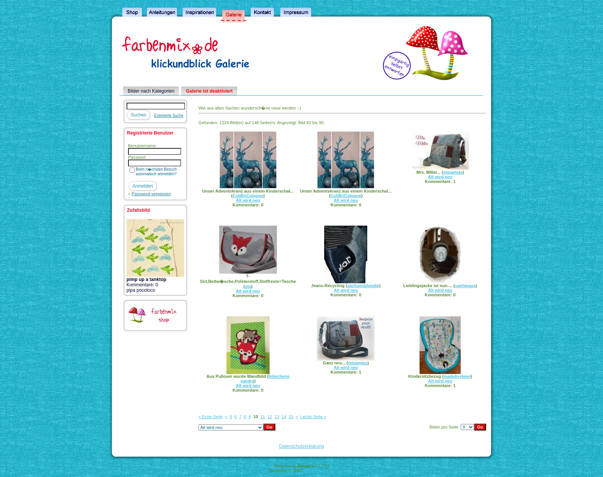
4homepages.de (318, 470)
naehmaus (465, 285)
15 (290, 416)
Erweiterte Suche (168, 115)
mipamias (453, 172)
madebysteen (456, 376)
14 (284, 416)
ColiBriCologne (248, 195)
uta (248, 286)
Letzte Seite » (313, 416)
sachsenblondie (363, 285)
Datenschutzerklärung (301, 446)
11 (262, 416)
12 (269, 416)
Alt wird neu (248, 200)
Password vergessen (151, 193)
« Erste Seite (210, 416)
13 (277, 416)
